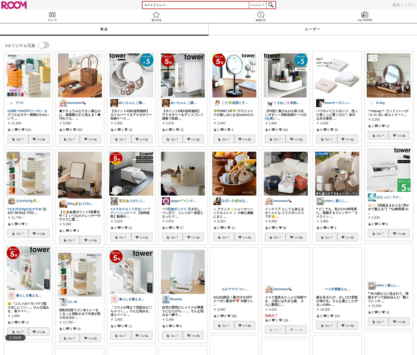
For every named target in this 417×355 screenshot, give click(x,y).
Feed (52, 16)
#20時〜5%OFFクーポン (25, 111)
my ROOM (365, 16)
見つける (156, 16)
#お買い (270, 118)
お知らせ (260, 16)
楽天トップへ (404, 5)
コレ (20, 139)
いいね (41, 139)
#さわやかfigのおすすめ (24, 209)
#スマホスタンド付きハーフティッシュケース (130, 211)
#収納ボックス (176, 209)
